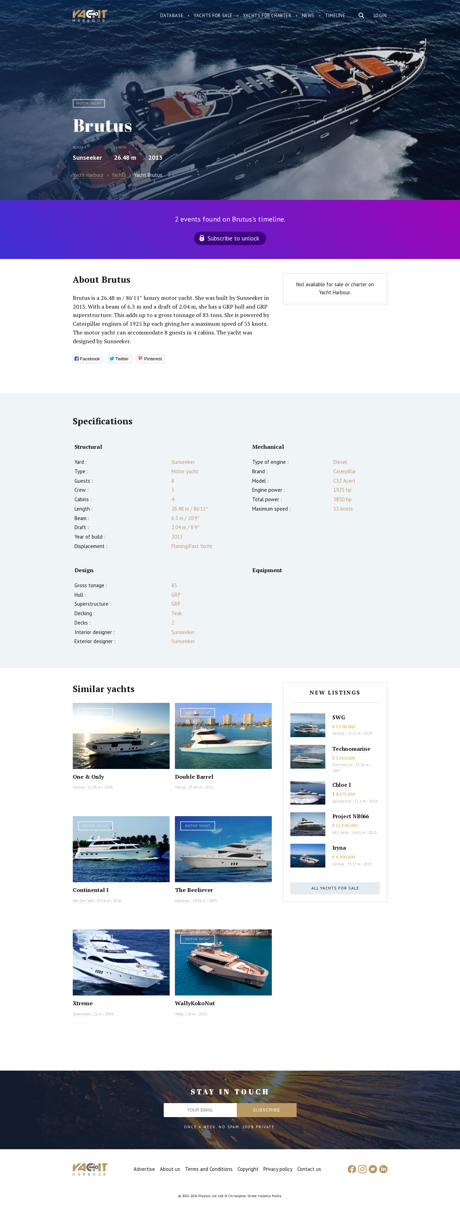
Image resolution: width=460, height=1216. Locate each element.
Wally (179, 1014)
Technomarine (351, 748)
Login (380, 16)
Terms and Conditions (209, 1169)
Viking (180, 787)
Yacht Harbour (90, 17)
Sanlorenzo (341, 801)
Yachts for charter (267, 16)
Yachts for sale (213, 16)
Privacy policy (277, 1169)
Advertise (144, 1169)
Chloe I (341, 784)
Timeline (335, 16)
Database (172, 16)
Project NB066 (350, 816)
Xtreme (83, 1003)
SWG (338, 717)
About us (170, 1169)
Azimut (79, 787)
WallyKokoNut (195, 1003)
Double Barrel (194, 776)
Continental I (90, 890)
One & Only (88, 776)
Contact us (309, 1169)
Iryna (339, 847)
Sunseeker (87, 157)
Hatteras (182, 900)
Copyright (248, 1169)
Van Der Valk (83, 900)
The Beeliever (194, 890)
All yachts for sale (335, 888)
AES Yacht (340, 832)
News (308, 16)
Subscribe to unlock (233, 238)
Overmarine (342, 764)
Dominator (81, 1014)
